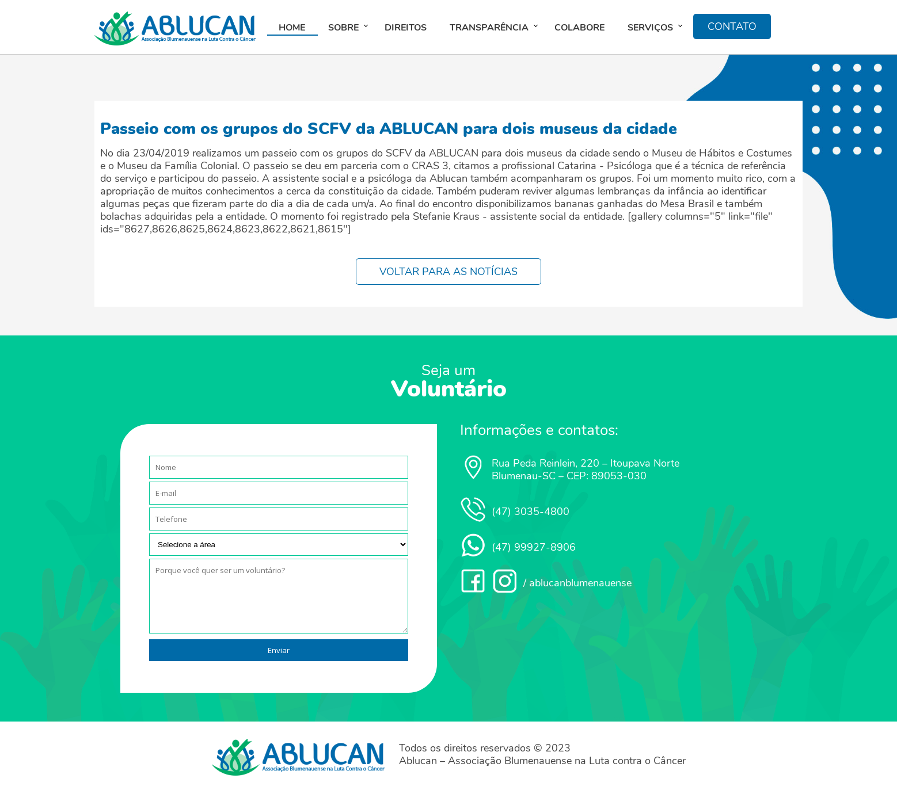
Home (292, 27)
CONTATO (732, 26)
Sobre (343, 27)
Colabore (579, 27)
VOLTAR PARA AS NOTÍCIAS (448, 271)
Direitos (406, 27)
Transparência (489, 27)
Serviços (650, 27)
